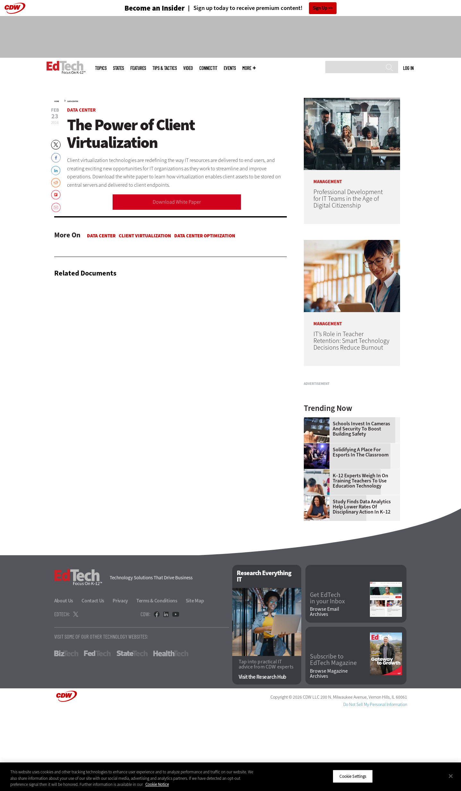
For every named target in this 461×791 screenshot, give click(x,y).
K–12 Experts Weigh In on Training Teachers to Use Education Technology (360, 561)
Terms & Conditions (156, 680)
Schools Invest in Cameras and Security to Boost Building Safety (361, 509)
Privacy (120, 680)
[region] (230, 776)
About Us (63, 680)
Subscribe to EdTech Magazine (333, 740)
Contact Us (92, 680)
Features (138, 68)
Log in (408, 68)
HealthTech (170, 733)
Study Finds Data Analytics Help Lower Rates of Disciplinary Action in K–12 (362, 587)
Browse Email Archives (324, 692)
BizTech (66, 733)
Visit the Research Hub (262, 757)
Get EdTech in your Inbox (327, 678)
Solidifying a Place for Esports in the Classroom (360, 532)
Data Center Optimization (204, 236)
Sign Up (320, 8)
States (118, 68)
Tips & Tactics (164, 68)
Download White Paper (177, 202)
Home (56, 101)
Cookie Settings (352, 776)
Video (188, 68)
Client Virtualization (145, 236)
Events (230, 68)
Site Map (195, 680)
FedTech (97, 733)
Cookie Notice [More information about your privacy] (157, 784)
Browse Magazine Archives (329, 754)
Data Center (72, 101)
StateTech (132, 733)
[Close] (451, 776)
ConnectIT (208, 68)
